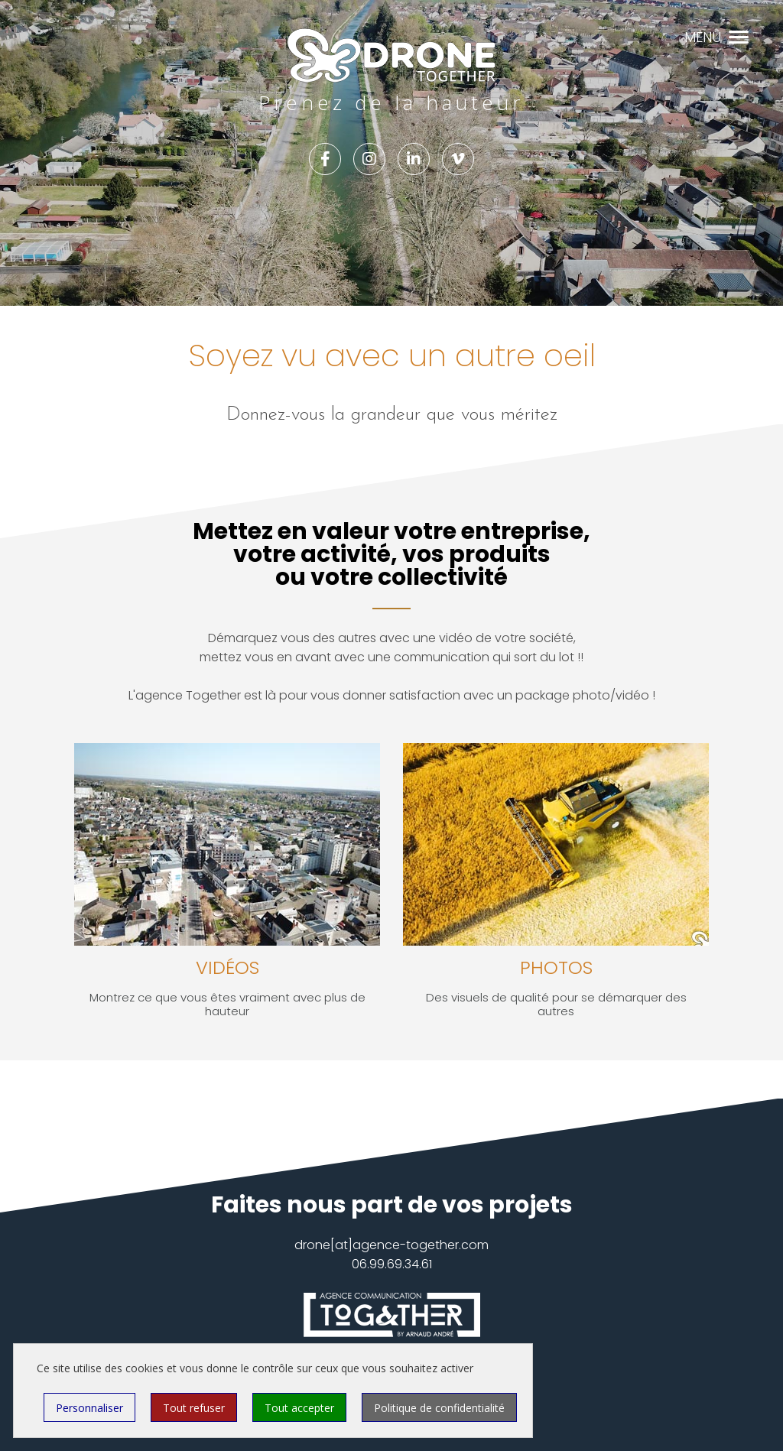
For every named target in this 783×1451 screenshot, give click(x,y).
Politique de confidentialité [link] (439, 1408)
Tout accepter (299, 1408)
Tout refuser (194, 1408)
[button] (739, 35)
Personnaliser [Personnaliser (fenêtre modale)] (89, 1408)
